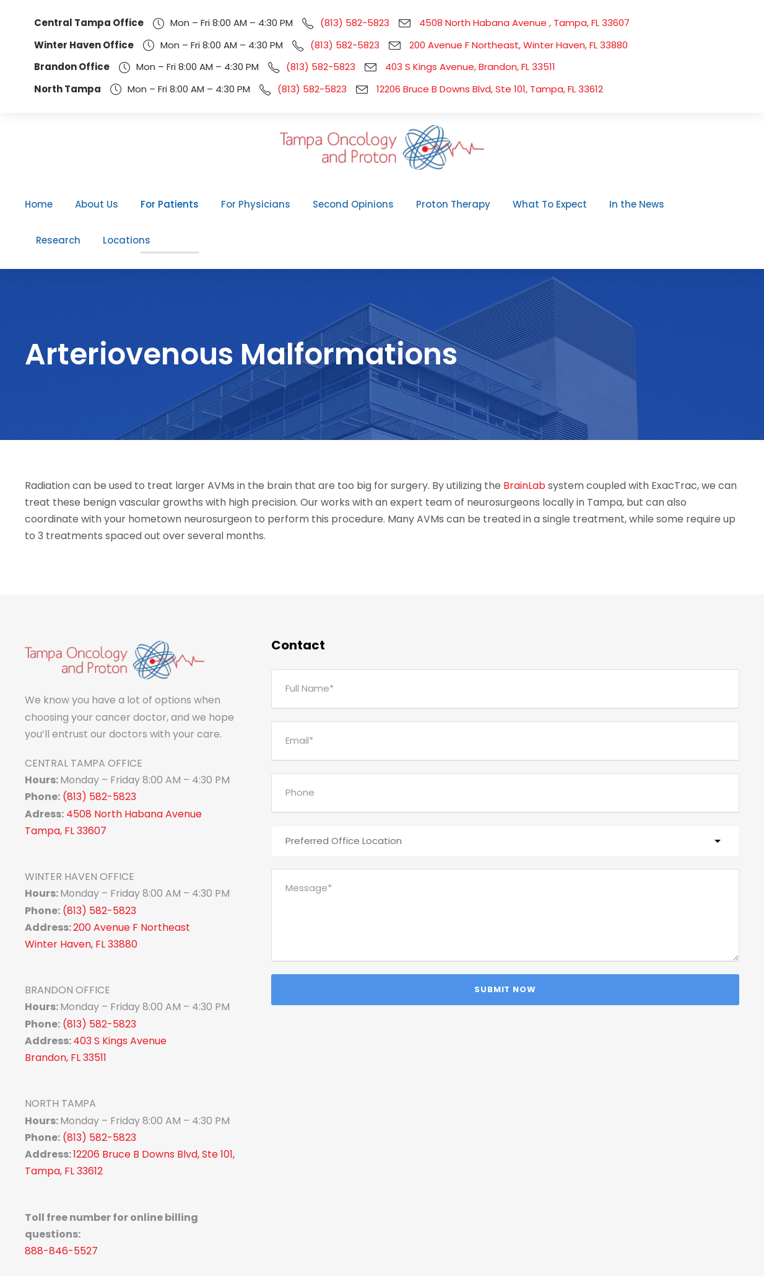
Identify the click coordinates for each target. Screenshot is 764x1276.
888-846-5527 (56, 1181)
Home (43, 204)
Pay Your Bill (698, 1256)
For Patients (163, 204)
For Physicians (241, 204)
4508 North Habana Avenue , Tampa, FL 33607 (492, 22)
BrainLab (475, 449)
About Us (97, 204)
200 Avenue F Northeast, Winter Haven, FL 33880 (493, 45)
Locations (713, 204)
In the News (584, 204)
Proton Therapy (419, 204)
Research (651, 204)
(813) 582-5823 (333, 22)
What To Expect (505, 204)
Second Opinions (329, 204)
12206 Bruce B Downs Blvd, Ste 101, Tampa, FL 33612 (472, 89)
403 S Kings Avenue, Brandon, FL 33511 (453, 66)
